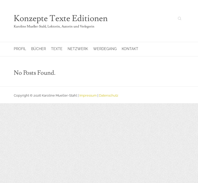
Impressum (88, 95)
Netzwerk (78, 49)
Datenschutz (108, 95)
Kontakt (130, 49)
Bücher (38, 49)
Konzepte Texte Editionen (61, 18)
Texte (57, 49)
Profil (20, 49)
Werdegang (105, 49)
